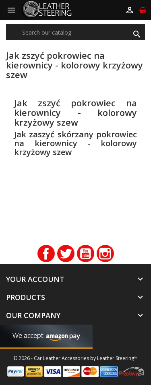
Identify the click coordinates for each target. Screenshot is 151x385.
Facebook (46, 253)
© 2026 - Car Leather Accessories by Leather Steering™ (75, 358)
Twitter (65, 253)
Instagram (105, 253)
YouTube (85, 253)
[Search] (75, 32)
